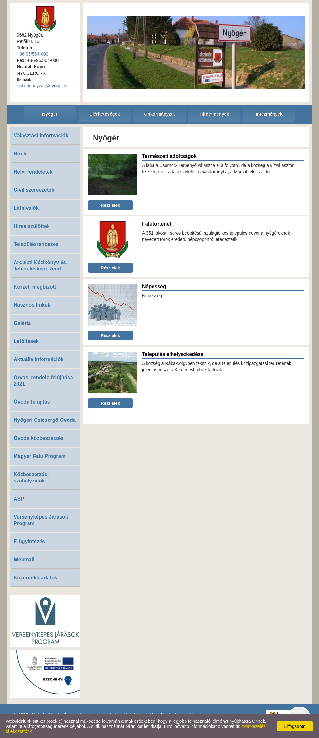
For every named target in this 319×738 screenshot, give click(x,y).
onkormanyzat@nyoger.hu (43, 85)
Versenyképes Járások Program (41, 520)
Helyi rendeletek (33, 171)
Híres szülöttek (32, 226)
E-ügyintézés (29, 541)
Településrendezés (36, 244)
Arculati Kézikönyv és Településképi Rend (40, 265)
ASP (19, 499)
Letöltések (26, 341)
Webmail (24, 559)
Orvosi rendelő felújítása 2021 (43, 380)
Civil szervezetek (34, 190)
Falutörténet (156, 224)
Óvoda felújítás (32, 402)
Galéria (22, 323)
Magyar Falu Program (40, 456)
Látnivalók (26, 208)
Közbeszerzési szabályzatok (31, 477)
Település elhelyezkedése (173, 354)
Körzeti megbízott (35, 287)
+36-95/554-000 (32, 54)
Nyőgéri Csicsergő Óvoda (45, 420)
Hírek (20, 153)
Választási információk (41, 135)
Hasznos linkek (32, 305)
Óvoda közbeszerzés (38, 438)
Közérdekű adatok (35, 577)
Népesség (154, 286)
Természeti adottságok (169, 156)
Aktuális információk (38, 359)
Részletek (110, 205)
